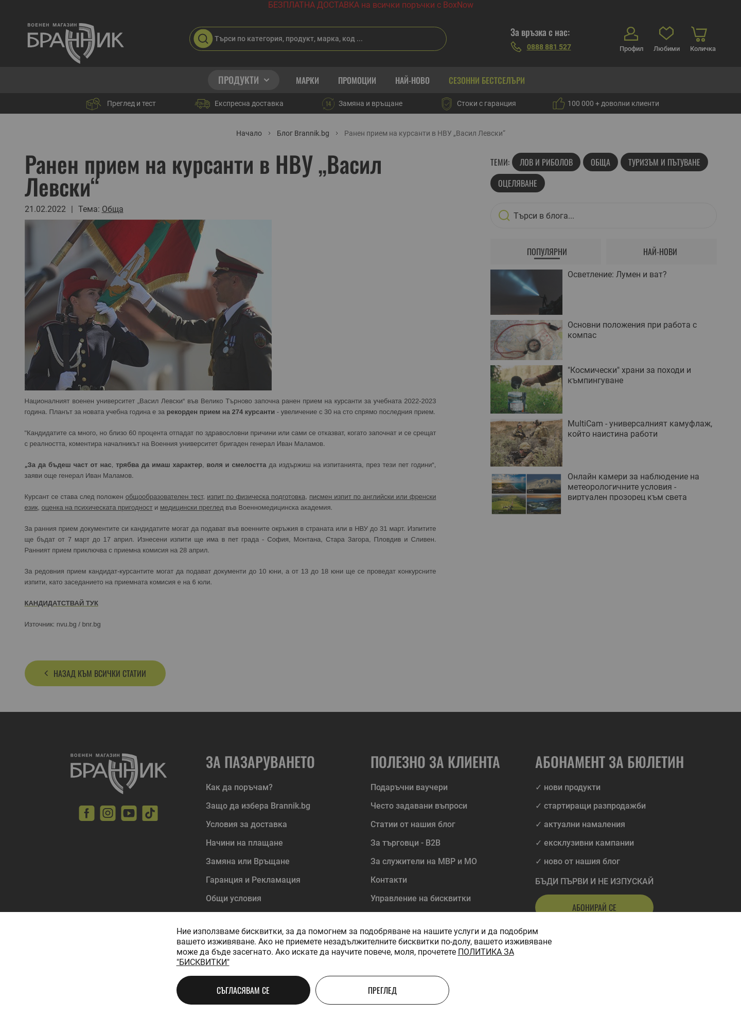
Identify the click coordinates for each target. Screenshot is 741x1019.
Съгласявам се (243, 990)
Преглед (382, 990)
